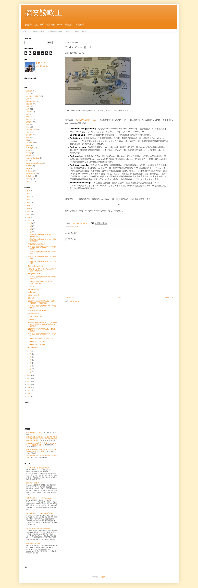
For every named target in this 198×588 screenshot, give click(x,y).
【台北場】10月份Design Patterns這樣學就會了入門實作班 (42, 270)
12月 (30, 223)
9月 (30, 232)
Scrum (76, 226)
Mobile (28, 168)
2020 (29, 206)
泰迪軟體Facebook (55, 31)
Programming (30, 173)
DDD (28, 150)
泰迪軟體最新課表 (37, 31)
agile (71, 226)
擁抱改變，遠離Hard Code (35, 483)
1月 (30, 372)
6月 (30, 357)
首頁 (24, 31)
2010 (29, 387)
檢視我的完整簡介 (42, 66)
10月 (30, 229)
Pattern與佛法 (33, 347)
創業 (27, 124)
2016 (29, 217)
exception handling (32, 158)
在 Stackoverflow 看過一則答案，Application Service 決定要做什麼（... (41, 444)
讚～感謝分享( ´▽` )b (33, 432)
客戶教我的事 (30, 101)
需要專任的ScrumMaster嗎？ (38, 311)
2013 (29, 378)
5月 (30, 360)
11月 (30, 226)
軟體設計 (29, 119)
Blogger (102, 577)
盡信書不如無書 (31, 130)
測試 (27, 127)
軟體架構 (29, 117)
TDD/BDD (29, 181)
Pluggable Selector (34, 274)
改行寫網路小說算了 (33, 96)
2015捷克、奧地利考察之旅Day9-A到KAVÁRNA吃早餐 (40, 282)
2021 (29, 203)
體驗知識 (31, 298)
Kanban (29, 166)
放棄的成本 (32, 292)
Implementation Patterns (34, 163)
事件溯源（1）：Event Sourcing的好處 (39, 513)
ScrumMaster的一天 (86, 120)
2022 (29, 200)
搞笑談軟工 (43, 13)
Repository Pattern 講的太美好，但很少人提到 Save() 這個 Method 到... (41, 450)
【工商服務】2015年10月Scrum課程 (40, 338)
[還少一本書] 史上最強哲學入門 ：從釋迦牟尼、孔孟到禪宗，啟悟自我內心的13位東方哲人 (42, 324)
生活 (27, 94)
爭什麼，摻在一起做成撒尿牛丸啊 (37, 468)
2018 (29, 211)
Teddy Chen (43, 63)
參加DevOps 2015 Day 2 (36, 341)
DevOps (29, 153)
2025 (29, 191)
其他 (27, 99)
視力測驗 (29, 112)
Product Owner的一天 (35, 266)
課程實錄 (29, 135)
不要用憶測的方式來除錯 (36, 244)
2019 (29, 209)
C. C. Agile (30, 148)
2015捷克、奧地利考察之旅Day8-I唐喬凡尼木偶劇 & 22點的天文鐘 (42, 302)
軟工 (27, 114)
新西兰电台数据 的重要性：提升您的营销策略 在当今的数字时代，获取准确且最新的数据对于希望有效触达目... (41, 439)
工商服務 (29, 91)
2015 (29, 220)
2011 (29, 384)
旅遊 (27, 109)
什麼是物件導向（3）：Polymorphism (39, 498)
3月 (30, 366)
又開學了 (31, 286)
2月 (30, 369)
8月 (30, 351)
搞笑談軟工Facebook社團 (76, 31)
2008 (29, 393)
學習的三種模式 (33, 295)
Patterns (29, 171)
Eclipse (28, 155)
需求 (27, 132)
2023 (29, 197)
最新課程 (29, 122)
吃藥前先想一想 (33, 314)
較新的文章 (69, 297)
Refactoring (30, 176)
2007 (29, 396)
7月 (30, 354)
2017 (29, 214)
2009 (29, 390)
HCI (27, 161)
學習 (27, 137)
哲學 (27, 106)
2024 (29, 194)
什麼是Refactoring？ (33, 543)
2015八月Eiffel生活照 (35, 316)
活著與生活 (32, 319)
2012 (29, 381)
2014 (29, 375)
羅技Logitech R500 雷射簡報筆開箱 (38, 528)
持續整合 (29, 104)
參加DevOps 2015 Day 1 (36, 344)
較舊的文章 (169, 297)
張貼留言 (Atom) (75, 301)
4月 (30, 363)
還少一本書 (30, 142)
